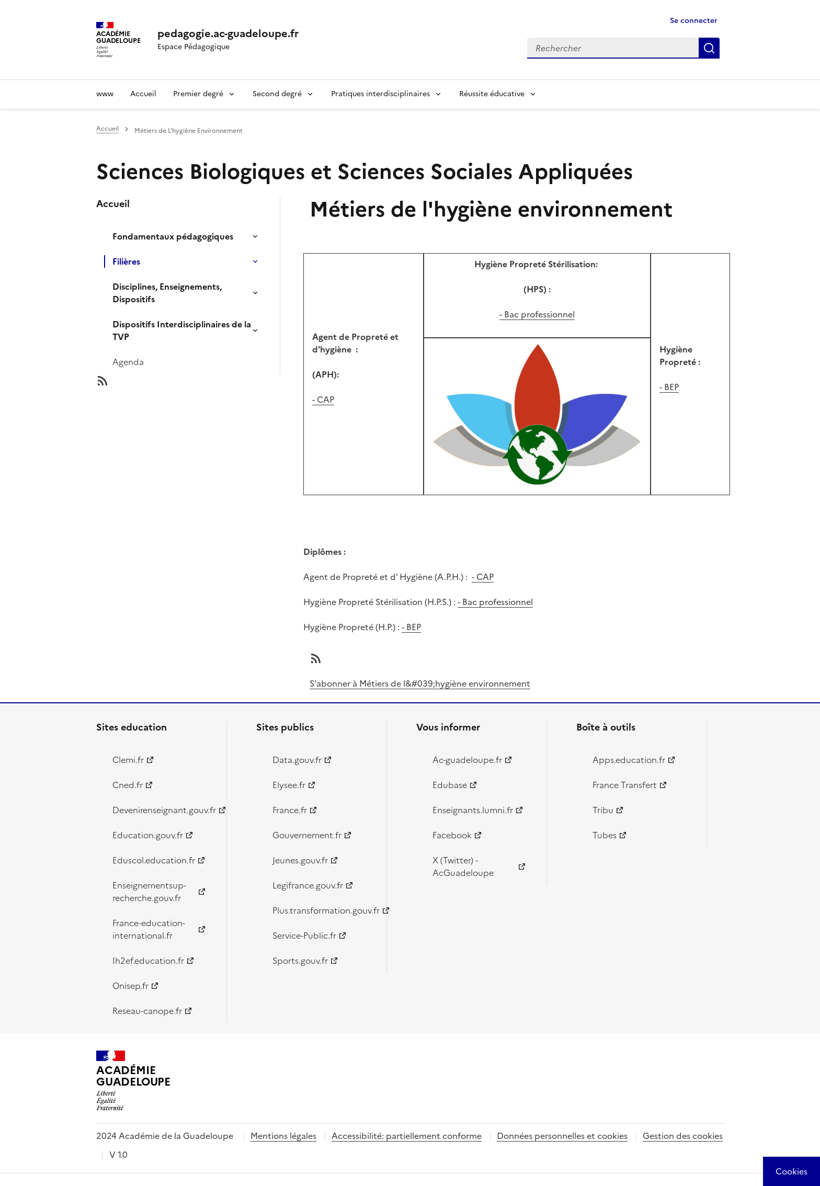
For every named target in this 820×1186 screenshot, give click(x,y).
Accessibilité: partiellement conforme (407, 1136)
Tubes (605, 835)
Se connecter (694, 20)
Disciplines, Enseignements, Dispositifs (167, 292)
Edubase (449, 785)
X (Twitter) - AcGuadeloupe (463, 866)
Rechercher (709, 48)
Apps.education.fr (629, 760)
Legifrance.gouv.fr (307, 885)
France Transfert (625, 785)
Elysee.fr (288, 785)
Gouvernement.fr (306, 835)
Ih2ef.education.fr (148, 960)
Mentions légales (283, 1136)
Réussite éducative (492, 93)
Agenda (128, 362)
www (104, 93)
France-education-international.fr (148, 929)
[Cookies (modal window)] (791, 1171)
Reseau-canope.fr (147, 1011)
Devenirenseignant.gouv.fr (163, 810)
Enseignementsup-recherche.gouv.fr (149, 891)
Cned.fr (127, 785)
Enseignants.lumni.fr (472, 810)
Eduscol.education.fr (153, 860)
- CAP (323, 399)
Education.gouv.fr (147, 835)
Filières (126, 261)
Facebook (452, 835)
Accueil (143, 93)
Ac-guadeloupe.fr (467, 760)
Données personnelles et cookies (562, 1136)
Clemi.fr (128, 760)
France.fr (289, 810)
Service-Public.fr (304, 935)
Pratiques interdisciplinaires (380, 93)
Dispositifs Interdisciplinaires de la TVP (181, 330)
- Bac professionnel (537, 314)
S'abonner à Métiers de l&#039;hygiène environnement (420, 683)
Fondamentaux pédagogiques (172, 236)
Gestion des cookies (683, 1136)
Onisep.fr (130, 985)
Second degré (277, 93)
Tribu (603, 810)
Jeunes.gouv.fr (300, 860)
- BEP (669, 387)
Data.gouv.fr (297, 760)
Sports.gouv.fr (300, 960)
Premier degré (198, 93)
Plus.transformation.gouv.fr (323, 910)
